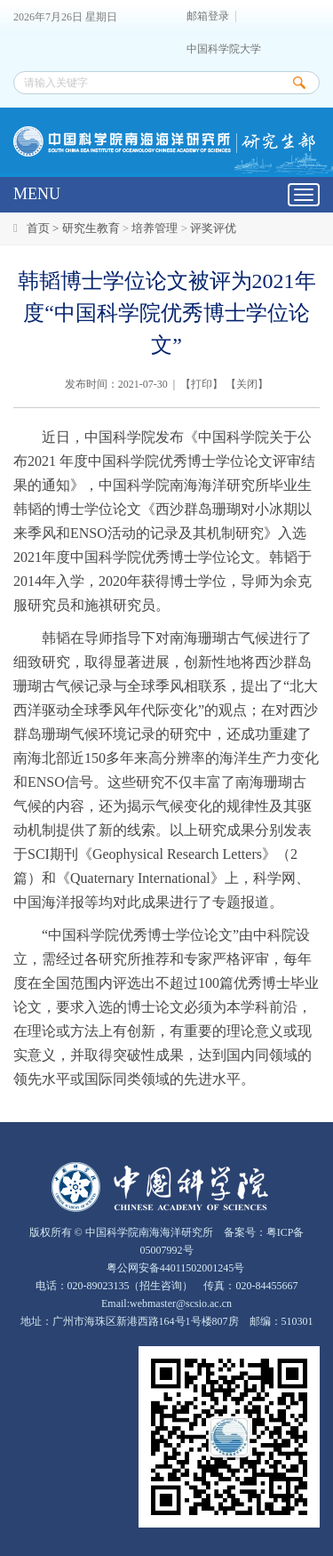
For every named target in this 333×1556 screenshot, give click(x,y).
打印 (201, 384)
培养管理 (154, 228)
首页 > (44, 228)
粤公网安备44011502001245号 (174, 1268)
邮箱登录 (207, 16)
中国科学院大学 (223, 49)
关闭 (247, 384)
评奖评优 (213, 228)
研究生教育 (91, 228)
